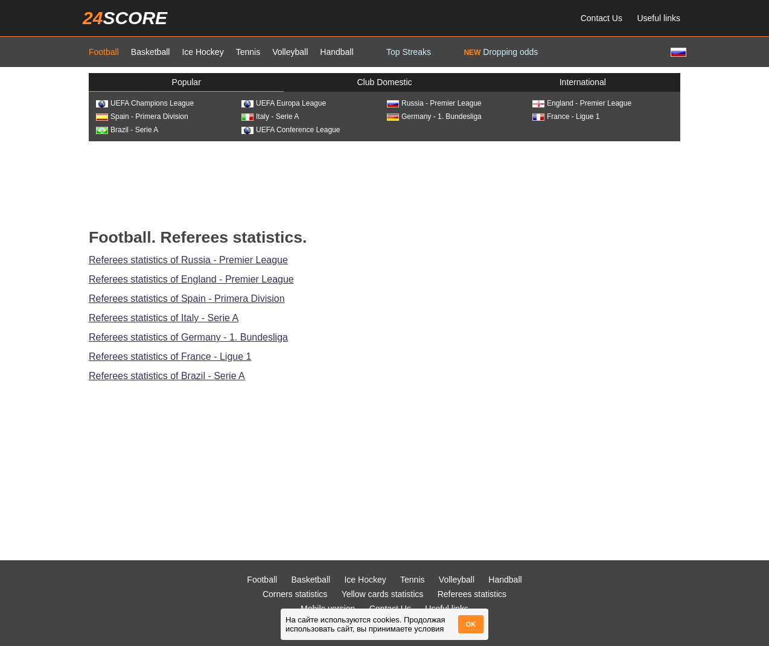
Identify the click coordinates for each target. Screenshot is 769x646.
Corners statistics (295, 594)
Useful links (658, 18)
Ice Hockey (202, 52)
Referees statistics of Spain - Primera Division (187, 298)
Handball (336, 52)
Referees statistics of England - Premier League (191, 279)
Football (104, 52)
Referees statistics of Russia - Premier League (188, 260)
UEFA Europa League (283, 103)
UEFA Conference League (290, 130)
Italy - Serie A (270, 116)
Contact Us (601, 18)
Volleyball (290, 52)
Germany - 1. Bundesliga (434, 116)
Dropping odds (501, 52)
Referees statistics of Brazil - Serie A (167, 376)
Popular (186, 82)
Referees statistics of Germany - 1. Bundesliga (188, 337)
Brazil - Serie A (127, 130)
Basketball (150, 52)
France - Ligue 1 (565, 116)
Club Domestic (384, 82)
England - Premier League (581, 103)
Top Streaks (408, 52)
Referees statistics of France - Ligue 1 (170, 356)
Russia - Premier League (434, 103)
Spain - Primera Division (142, 116)
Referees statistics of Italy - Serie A (163, 318)
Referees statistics (472, 594)
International (583, 82)
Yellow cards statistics (383, 594)
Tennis (248, 52)
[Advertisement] (384, 183)
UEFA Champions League (145, 103)
